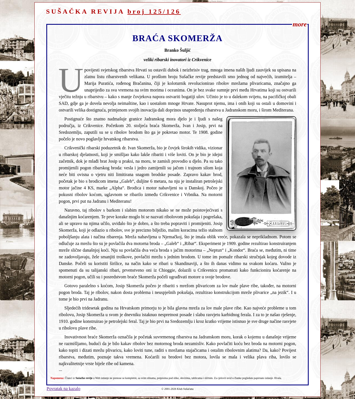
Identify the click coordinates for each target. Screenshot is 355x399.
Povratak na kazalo (63, 388)
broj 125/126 (154, 11)
